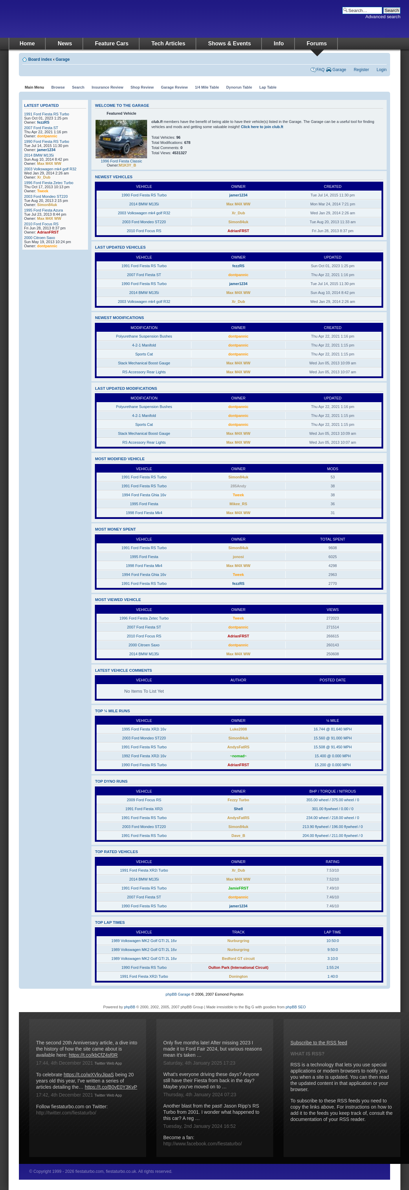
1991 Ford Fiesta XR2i (144, 809)
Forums (317, 43)
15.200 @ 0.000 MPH (333, 765)
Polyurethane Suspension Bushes (144, 336)
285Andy (238, 486)
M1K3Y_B (127, 165)
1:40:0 (333, 976)
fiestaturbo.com (77, 19)
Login (382, 69)
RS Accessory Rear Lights (144, 372)
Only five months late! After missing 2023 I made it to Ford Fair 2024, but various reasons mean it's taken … (212, 1049)
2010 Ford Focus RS (41, 224)
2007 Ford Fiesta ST (41, 128)
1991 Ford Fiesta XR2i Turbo (144, 870)
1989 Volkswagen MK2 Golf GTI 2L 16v (144, 941)
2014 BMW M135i (39, 155)
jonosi (238, 557)
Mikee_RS (238, 504)
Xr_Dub (44, 177)
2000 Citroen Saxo (39, 238)
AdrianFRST (48, 232)
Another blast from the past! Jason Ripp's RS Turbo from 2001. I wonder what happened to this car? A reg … (211, 1112)
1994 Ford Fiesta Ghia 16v (144, 495)
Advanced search (382, 16)
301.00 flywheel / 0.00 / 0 (332, 809)
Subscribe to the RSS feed (318, 1042)
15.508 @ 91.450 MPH (333, 747)
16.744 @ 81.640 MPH (333, 729)
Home (27, 43)
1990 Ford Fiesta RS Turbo (46, 141)
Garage (63, 59)
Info (279, 43)
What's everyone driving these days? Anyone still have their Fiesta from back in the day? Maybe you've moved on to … (211, 1080)
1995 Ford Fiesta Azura (43, 210)
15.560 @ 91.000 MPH (333, 738)
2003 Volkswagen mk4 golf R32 (50, 169)
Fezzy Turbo (238, 800)
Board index (40, 59)
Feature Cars (112, 43)
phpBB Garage (178, 994)
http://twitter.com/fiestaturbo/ (66, 1112)
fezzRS (43, 122)
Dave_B (238, 836)
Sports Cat (144, 354)
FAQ (320, 69)
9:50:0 (333, 950)
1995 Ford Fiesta (144, 504)
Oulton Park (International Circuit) (238, 967)
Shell (238, 809)
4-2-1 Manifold (144, 345)
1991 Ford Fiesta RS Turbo (46, 114)
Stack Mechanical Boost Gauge (144, 363)
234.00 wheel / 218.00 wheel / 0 (332, 818)
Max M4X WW (49, 163)
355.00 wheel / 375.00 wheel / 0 (332, 800)
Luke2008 (238, 729)
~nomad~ (238, 756)
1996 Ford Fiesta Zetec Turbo (48, 183)
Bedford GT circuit (238, 958)
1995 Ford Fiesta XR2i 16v (144, 729)
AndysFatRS (238, 747)
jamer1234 (46, 150)
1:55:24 (333, 967)
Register (361, 69)
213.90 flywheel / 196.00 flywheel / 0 (332, 827)
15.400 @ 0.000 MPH (333, 756)
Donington (238, 976)
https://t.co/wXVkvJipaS (89, 1074)
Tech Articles (168, 43)
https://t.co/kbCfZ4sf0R (93, 1055)
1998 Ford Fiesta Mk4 (144, 513)
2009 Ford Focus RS (144, 800)
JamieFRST (238, 888)
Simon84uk (47, 205)
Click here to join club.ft (262, 127)
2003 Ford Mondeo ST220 (46, 196)
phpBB (129, 1007)
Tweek (42, 191)
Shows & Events (229, 43)
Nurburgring (238, 941)
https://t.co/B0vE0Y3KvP (111, 1087)
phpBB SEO (296, 1007)
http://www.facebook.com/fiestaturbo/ (202, 1143)
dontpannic (47, 136)
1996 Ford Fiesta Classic (121, 161)
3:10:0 (333, 958)
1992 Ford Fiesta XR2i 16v (144, 756)
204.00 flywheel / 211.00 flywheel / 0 (332, 836)
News (65, 43)
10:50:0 (333, 941)
